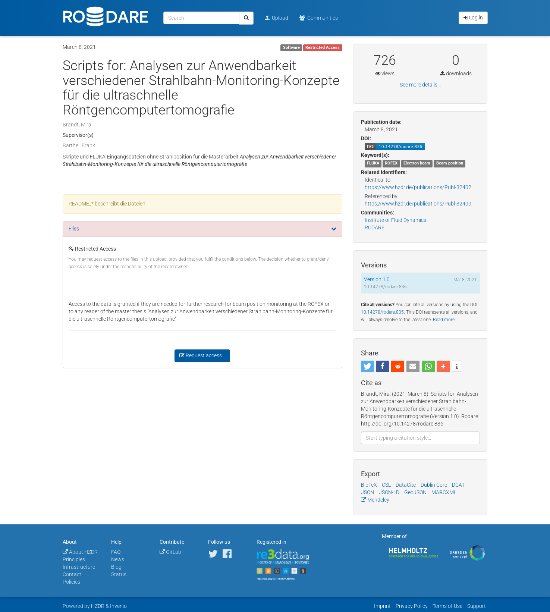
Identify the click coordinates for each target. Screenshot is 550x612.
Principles (74, 559)
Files (74, 229)
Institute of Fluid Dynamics (395, 220)
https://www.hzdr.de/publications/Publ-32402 (418, 187)
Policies (71, 582)
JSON (367, 492)
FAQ (115, 552)
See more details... (420, 85)
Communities (318, 18)
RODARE (374, 227)
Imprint (382, 606)
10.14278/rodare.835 (382, 312)
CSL (386, 485)
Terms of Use (447, 606)
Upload (276, 18)
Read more (444, 319)
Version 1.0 (377, 279)
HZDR (97, 606)
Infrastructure (79, 567)
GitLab (170, 552)
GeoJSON (415, 492)
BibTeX (369, 485)
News (117, 559)
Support (476, 606)
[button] (367, 366)
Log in (473, 18)
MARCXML (443, 492)
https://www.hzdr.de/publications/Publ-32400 (418, 204)
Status (118, 574)
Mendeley (375, 500)
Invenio (118, 606)
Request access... (202, 355)
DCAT (458, 485)
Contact (72, 574)
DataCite (406, 485)
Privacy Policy (412, 606)
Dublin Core (434, 485)
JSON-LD (389, 492)
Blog (116, 567)
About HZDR (80, 552)
